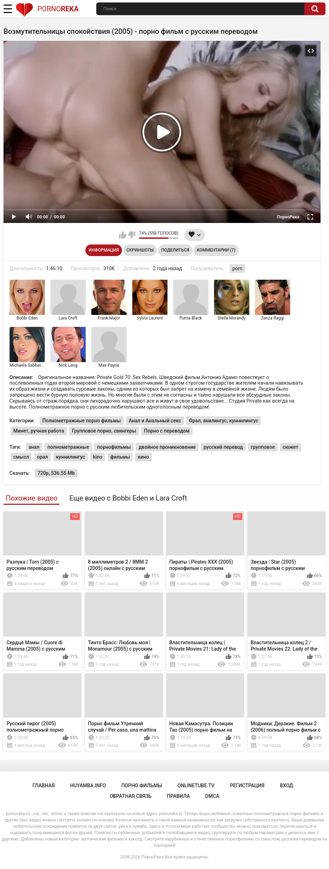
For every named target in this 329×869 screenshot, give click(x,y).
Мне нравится (122, 234)
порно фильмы (141, 785)
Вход (286, 785)
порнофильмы (113, 447)
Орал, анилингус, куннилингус (223, 420)
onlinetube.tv (195, 785)
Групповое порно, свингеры (104, 431)
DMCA (212, 796)
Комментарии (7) (216, 250)
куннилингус (70, 457)
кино (143, 457)
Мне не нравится (131, 234)
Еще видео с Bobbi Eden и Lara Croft (128, 498)
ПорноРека (152, 857)
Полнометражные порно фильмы (81, 420)
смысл (21, 457)
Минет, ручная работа (38, 431)
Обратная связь (130, 796)
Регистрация (247, 785)
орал (42, 457)
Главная (43, 785)
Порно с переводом (166, 431)
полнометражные (68, 447)
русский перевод (223, 447)
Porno (47, 9)
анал (34, 447)
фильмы (120, 457)
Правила (178, 796)
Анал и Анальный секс (155, 420)
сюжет (290, 447)
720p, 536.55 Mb (56, 473)
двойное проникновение (167, 447)
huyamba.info (88, 785)
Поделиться (175, 250)
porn (237, 268)
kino (98, 457)
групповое (263, 447)
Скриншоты (140, 250)
